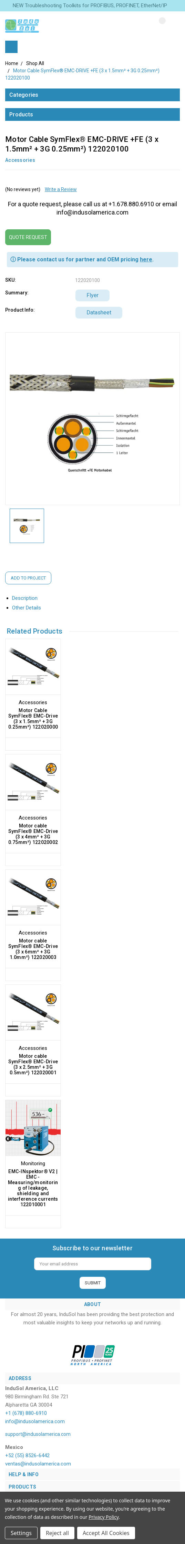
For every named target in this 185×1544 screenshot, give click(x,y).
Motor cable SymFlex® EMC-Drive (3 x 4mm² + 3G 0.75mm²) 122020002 (33, 834)
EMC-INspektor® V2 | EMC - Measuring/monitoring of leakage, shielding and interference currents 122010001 (33, 1188)
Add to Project (28, 578)
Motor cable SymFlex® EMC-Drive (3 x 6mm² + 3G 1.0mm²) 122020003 (33, 949)
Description (27, 598)
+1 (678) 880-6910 (26, 1413)
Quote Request (28, 237)
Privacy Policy (104, 1517)
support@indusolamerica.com (38, 1434)
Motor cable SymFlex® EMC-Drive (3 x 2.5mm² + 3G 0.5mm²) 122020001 (33, 1064)
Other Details (29, 608)
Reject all (57, 1533)
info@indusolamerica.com (35, 1421)
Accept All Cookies (106, 1533)
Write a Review (61, 189)
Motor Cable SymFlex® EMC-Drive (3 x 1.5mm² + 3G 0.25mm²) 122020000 (33, 719)
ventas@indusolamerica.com (38, 1464)
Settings (21, 1533)
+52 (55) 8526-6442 (27, 1455)
